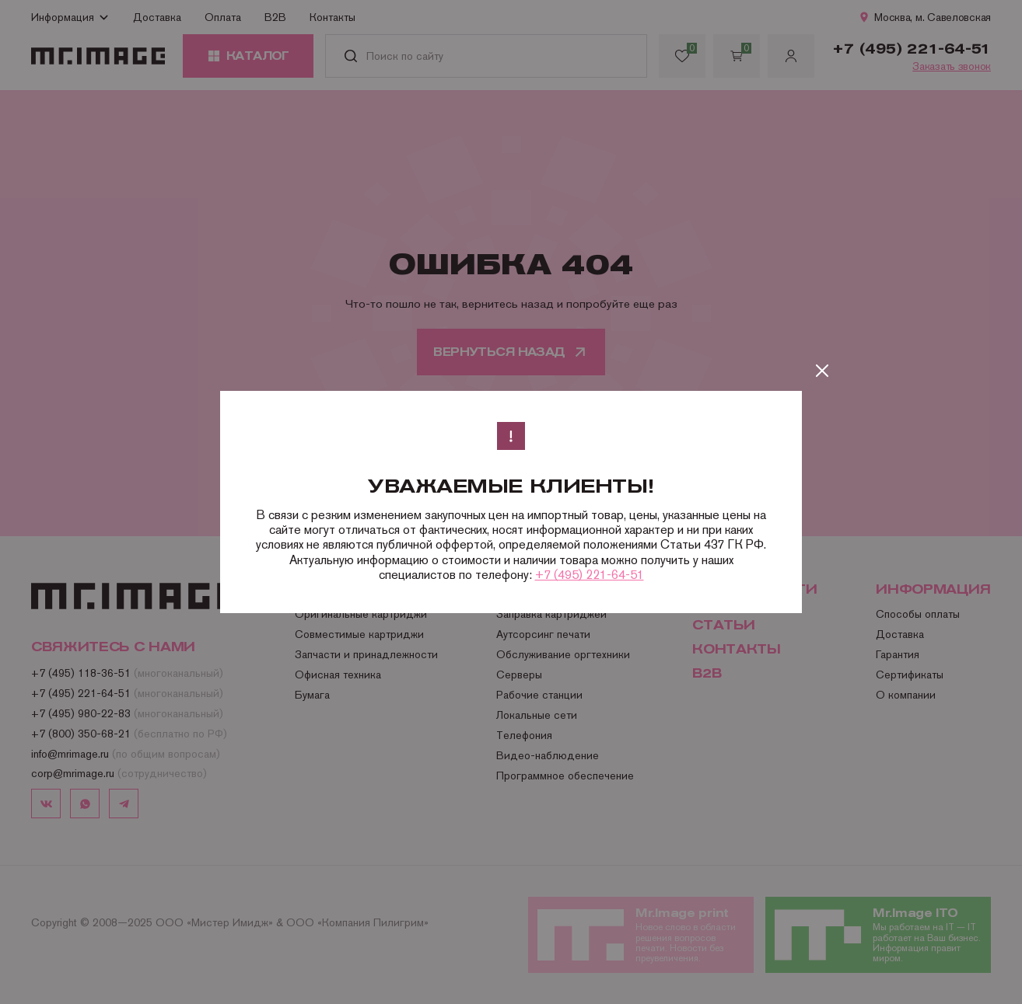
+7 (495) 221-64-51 (589, 574)
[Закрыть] (822, 370)
